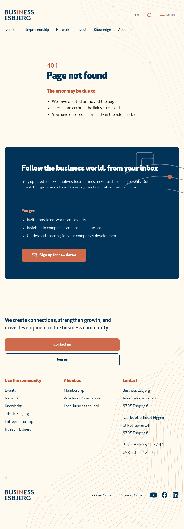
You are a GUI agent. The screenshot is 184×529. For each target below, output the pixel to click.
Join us (62, 360)
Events (9, 30)
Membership (74, 391)
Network (62, 30)
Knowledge (102, 30)
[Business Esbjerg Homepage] (19, 15)
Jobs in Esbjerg (17, 414)
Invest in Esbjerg (18, 429)
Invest (82, 30)
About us (125, 30)
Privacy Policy (131, 495)
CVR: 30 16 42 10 (138, 453)
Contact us (62, 345)
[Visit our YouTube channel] (153, 495)
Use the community (23, 380)
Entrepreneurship (35, 30)
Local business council (81, 406)
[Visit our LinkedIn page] (175, 495)
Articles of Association (82, 398)
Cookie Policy (100, 495)
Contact (130, 380)
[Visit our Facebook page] (164, 495)
